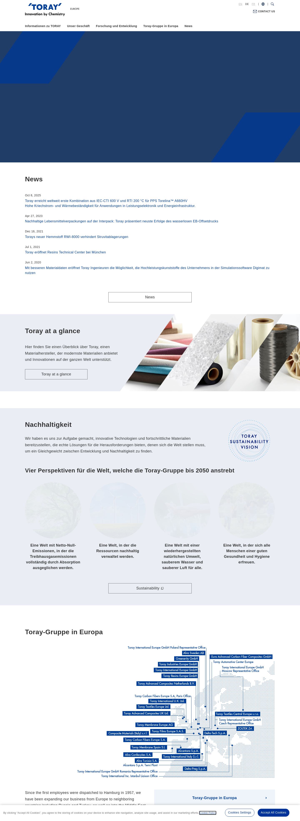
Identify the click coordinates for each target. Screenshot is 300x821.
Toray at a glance (56, 374)
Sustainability (147, 538)
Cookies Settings (239, 812)
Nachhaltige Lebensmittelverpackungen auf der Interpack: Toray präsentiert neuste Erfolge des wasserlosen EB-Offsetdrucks (121, 221)
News (188, 26)
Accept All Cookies (273, 812)
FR (253, 4)
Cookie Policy (164, 795)
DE (247, 4)
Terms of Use (118, 795)
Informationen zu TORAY (43, 26)
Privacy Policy (141, 795)
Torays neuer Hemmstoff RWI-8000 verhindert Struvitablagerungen (76, 237)
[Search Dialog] (272, 4)
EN (240, 4)
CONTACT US (266, 11)
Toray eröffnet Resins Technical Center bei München (65, 252)
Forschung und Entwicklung (116, 26)
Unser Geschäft (78, 26)
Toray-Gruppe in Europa (160, 26)
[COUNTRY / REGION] (263, 4)
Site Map (185, 795)
